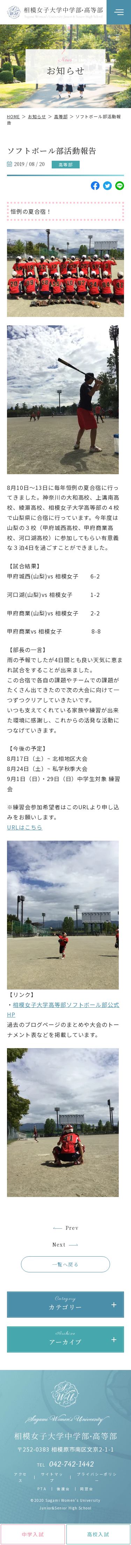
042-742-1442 (71, 1464)
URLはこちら (25, 827)
